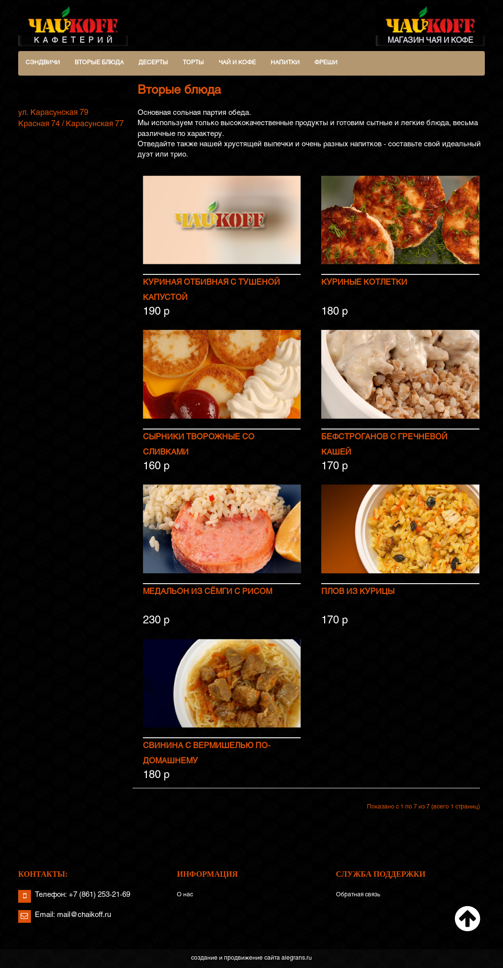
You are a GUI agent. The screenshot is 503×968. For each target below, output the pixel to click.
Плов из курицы (357, 591)
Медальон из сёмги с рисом (207, 591)
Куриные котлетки (364, 283)
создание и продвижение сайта (235, 959)
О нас (185, 895)
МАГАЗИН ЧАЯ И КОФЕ (430, 24)
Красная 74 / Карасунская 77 (71, 124)
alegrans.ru (296, 959)
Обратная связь (358, 895)
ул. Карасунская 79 (53, 112)
